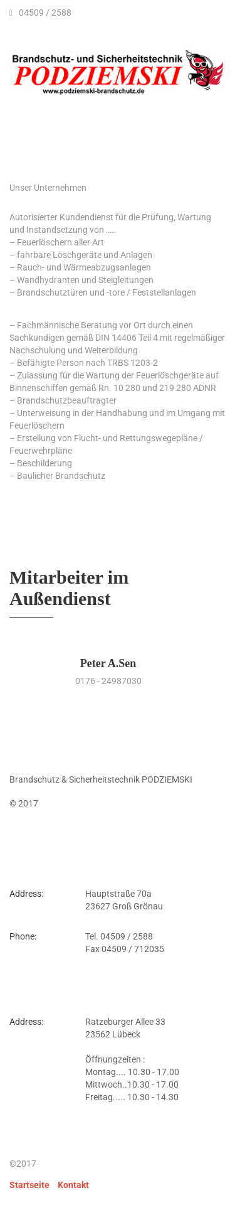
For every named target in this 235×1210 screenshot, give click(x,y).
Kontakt (73, 1185)
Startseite (29, 1185)
